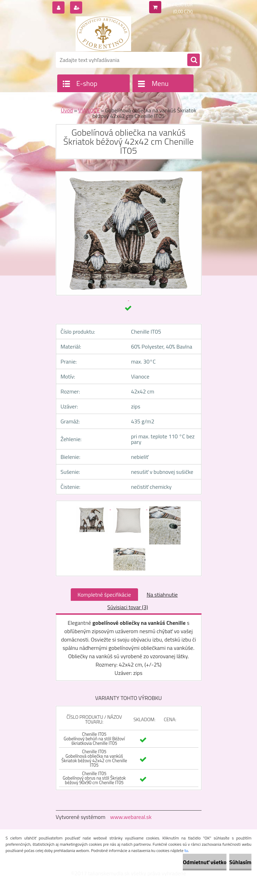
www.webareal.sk (131, 817)
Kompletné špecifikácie (104, 594)
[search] (193, 60)
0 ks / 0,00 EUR (178, 4)
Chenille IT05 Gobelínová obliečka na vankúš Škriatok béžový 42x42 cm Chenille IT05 (94, 758)
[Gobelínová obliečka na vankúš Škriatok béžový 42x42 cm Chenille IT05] (93, 507)
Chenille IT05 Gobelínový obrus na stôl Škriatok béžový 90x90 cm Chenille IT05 (94, 778)
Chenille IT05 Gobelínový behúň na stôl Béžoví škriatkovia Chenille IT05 (94, 739)
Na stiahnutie (162, 594)
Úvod (67, 110)
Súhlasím (240, 862)
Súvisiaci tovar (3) (127, 607)
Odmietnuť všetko (204, 862)
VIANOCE (89, 110)
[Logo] (103, 33)
